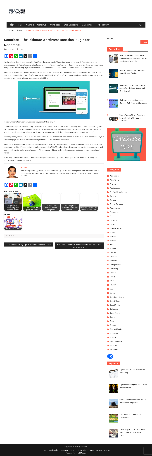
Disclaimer (64, 450)
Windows (41, 25)
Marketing (114, 268)
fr (110, 216)
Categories (87, 25)
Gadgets (113, 220)
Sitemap (107, 450)
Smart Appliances (117, 297)
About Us (102, 25)
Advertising (114, 180)
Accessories (114, 176)
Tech (112, 321)
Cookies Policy (53, 450)
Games (112, 224)
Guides (112, 232)
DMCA (72, 450)
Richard (21, 49)
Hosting (113, 236)
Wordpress (114, 349)
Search (110, 38)
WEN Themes (82, 453)
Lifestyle (113, 256)
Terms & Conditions (95, 450)
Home (19, 25)
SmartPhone (115, 301)
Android (30, 25)
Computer (114, 200)
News (112, 281)
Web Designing (71, 25)
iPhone (113, 248)
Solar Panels (115, 313)
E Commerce (115, 208)
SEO (111, 289)
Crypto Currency (116, 204)
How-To (113, 240)
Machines (113, 260)
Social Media (115, 305)
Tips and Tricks (116, 329)
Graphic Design (116, 228)
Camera (113, 196)
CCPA (44, 450)
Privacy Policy (81, 450)
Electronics (114, 212)
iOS (111, 244)
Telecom (113, 325)
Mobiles (113, 272)
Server (112, 293)
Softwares (114, 309)
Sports (112, 317)
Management (115, 264)
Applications (115, 188)
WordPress (55, 25)
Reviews (11, 236)
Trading (113, 337)
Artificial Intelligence (118, 192)
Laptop (113, 252)
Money (112, 276)
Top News (114, 333)
